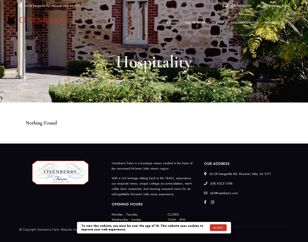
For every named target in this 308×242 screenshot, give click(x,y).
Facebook (205, 202)
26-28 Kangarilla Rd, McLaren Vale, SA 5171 (49, 6)
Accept (218, 227)
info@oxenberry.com (273, 6)
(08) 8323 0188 (238, 6)
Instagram (212, 202)
